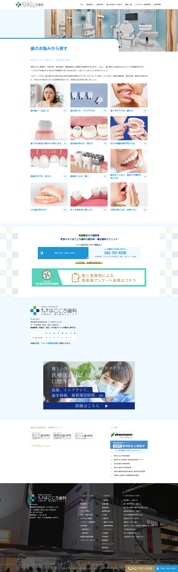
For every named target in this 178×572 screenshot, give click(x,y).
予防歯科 (105, 536)
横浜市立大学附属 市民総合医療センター (129, 460)
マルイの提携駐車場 (48, 343)
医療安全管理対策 (86, 536)
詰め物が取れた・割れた (132, 511)
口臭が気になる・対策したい (134, 536)
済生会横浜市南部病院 (122, 463)
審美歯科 (105, 540)
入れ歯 (104, 515)
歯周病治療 (106, 511)
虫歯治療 (105, 504)
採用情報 (157, 4)
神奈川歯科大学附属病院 (123, 467)
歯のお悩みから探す (114, 4)
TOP (81, 4)
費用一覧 (128, 4)
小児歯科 (105, 533)
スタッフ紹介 (85, 511)
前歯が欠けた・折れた (132, 518)
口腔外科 (105, 518)
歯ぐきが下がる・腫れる (132, 504)
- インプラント (107, 529)
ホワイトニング (107, 544)
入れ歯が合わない (130, 529)
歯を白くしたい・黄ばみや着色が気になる (139, 525)
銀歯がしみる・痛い (131, 522)
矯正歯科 (105, 547)
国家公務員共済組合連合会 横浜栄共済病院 (129, 471)
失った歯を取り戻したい (132, 533)
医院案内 (89, 4)
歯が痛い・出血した (131, 500)
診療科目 (99, 4)
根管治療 (105, 507)
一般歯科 (105, 500)
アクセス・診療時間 (143, 4)
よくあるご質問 (86, 518)
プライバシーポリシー (88, 540)
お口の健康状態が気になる (133, 515)
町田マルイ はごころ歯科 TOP (41, 60)
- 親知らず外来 (107, 522)
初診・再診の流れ (86, 515)
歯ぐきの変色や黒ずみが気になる (136, 507)
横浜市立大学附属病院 (122, 456)
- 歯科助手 (84, 533)
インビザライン (107, 551)
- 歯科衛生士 (85, 529)
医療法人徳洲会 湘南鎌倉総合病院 (126, 475)
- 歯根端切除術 (107, 525)
